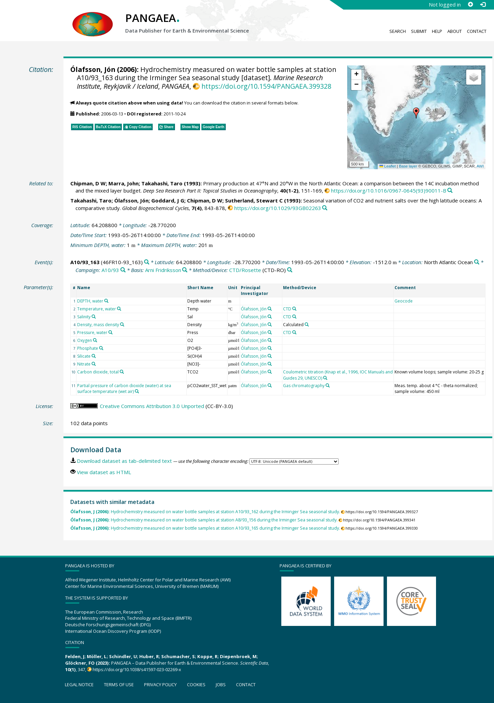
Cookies (196, 684)
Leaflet (387, 166)
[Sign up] (470, 4)
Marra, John (123, 183)
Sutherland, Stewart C (254, 200)
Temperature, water (96, 309)
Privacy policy (160, 684)
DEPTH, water (90, 301)
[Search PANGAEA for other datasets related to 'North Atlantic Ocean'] (476, 262)
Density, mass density (98, 325)
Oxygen (84, 340)
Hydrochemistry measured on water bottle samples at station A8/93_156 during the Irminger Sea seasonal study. (204, 520)
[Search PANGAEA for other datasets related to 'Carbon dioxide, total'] (122, 372)
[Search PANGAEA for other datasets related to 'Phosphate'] (101, 348)
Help (437, 31)
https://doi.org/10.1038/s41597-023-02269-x (137, 669)
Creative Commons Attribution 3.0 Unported (152, 406)
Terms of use (119, 684)
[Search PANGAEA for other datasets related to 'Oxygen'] (95, 340)
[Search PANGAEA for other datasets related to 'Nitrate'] (94, 364)
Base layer (408, 166)
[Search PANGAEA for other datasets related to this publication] (449, 190)
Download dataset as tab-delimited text (124, 460)
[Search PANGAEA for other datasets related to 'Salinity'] (94, 316)
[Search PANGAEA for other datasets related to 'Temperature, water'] (119, 309)
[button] (416, 113)
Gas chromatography (304, 385)
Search (397, 31)
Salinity (84, 317)
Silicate (84, 356)
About (454, 31)
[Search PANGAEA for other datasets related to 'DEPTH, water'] (106, 301)
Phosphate (87, 348)
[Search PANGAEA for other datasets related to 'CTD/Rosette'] (289, 270)
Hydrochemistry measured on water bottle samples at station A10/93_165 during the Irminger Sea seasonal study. (205, 528)
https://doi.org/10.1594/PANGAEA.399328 (266, 86)
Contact (476, 31)
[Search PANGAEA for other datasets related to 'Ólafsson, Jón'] (270, 309)
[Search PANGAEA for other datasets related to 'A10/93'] (123, 270)
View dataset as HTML (104, 472)
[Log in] (483, 4)
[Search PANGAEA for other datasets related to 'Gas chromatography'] (328, 385)
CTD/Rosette (245, 270)
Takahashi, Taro (162, 183)
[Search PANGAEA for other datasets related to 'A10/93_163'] (146, 262)
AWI (480, 166)
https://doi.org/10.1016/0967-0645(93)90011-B (388, 190)
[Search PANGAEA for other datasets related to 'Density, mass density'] (122, 324)
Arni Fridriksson (163, 270)
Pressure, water (92, 332)
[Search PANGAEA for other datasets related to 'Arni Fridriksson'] (184, 270)
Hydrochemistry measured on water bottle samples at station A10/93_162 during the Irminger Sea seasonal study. (205, 512)
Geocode (404, 301)
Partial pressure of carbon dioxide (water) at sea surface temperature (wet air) (124, 388)
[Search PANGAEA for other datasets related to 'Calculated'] (307, 324)
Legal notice (79, 684)
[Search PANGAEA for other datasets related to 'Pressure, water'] (110, 332)
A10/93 (110, 270)
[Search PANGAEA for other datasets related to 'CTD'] (294, 309)
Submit (419, 31)
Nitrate (84, 364)
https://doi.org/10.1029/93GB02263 (277, 208)
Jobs (221, 684)
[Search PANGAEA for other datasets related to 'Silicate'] (94, 356)
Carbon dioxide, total (98, 372)
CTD (287, 309)
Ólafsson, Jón (92, 69)
